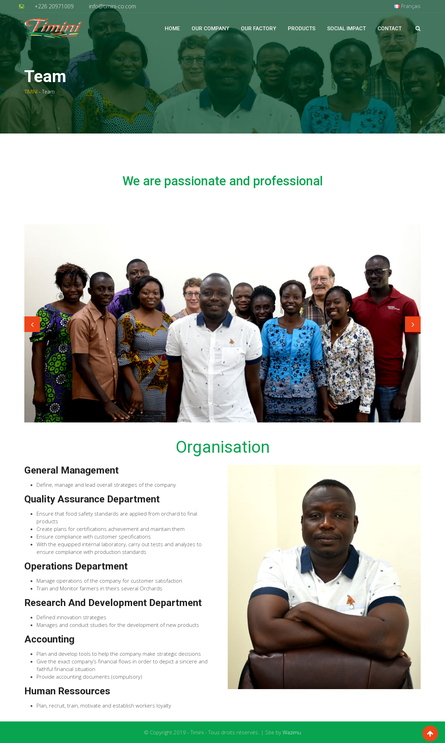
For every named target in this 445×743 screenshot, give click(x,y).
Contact (390, 28)
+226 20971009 (54, 6)
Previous (32, 324)
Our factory (258, 28)
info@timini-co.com (112, 6)
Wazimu (292, 732)
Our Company (210, 28)
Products (301, 28)
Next (413, 324)
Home (172, 28)
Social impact (346, 28)
